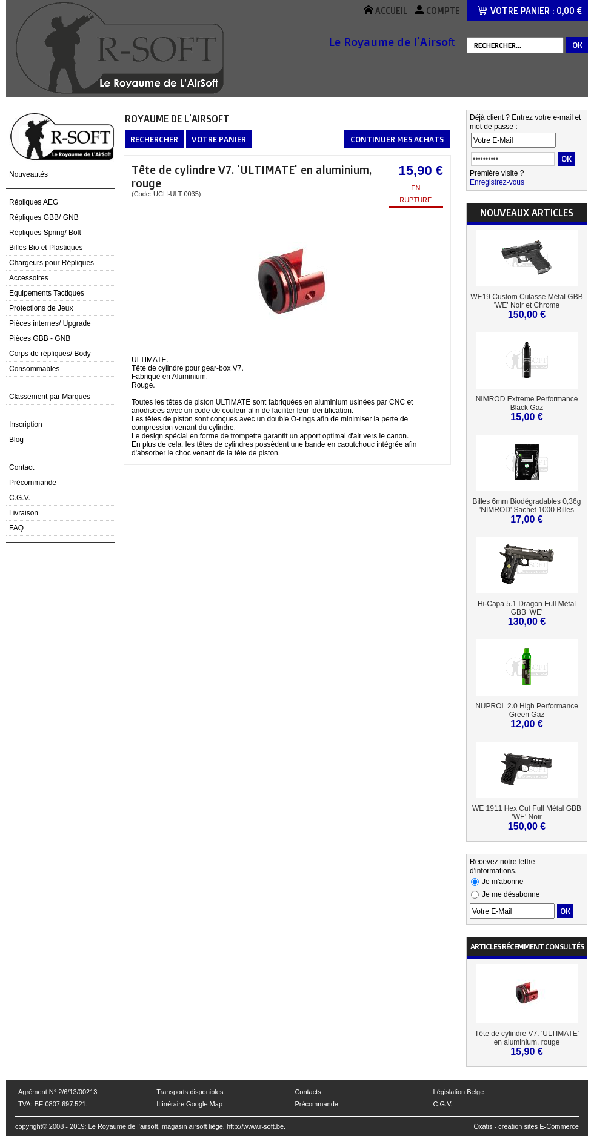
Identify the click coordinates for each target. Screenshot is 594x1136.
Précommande (32, 482)
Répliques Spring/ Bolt (45, 232)
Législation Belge (458, 1091)
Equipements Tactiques (46, 293)
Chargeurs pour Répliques (51, 263)
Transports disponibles (189, 1091)
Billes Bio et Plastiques (45, 247)
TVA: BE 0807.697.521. (53, 1104)
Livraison (23, 513)
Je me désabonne (510, 894)
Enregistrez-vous (497, 182)
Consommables (34, 369)
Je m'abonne (502, 881)
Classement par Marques (49, 396)
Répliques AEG (33, 202)
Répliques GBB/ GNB (44, 217)
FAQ (16, 528)
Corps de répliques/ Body (50, 353)
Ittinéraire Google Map (189, 1104)
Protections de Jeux (41, 308)
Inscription (25, 424)
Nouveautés (28, 174)
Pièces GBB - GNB (39, 338)
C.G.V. (19, 498)
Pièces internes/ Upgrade (50, 323)
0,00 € (569, 10)
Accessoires (28, 278)
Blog (16, 439)
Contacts (308, 1091)
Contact (21, 467)
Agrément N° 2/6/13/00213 (57, 1091)
